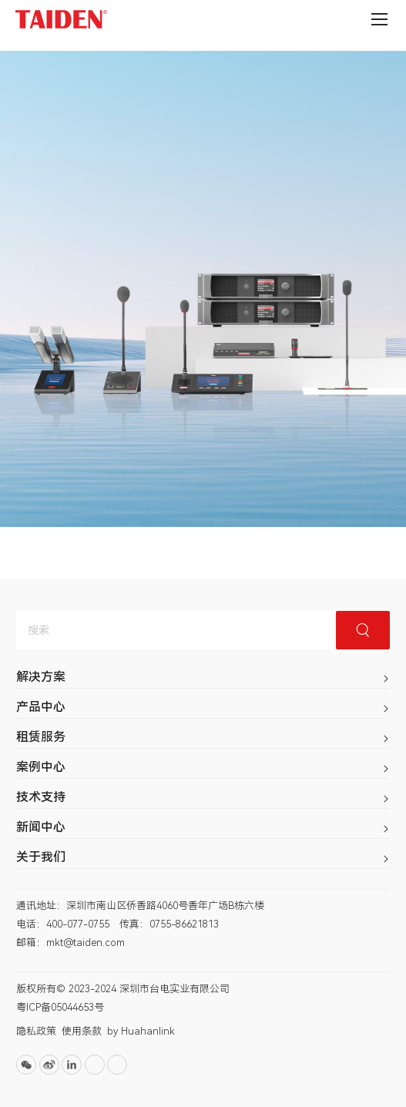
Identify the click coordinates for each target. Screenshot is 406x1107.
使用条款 (82, 1031)
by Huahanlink (141, 1031)
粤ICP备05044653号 (60, 1007)
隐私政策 (36, 1031)
